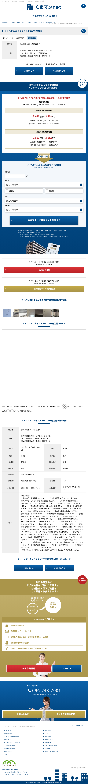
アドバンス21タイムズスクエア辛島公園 (44, 22)
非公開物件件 (59, 70)
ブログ (6, 754)
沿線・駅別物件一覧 (51, 745)
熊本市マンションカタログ (12, 742)
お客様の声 (48, 742)
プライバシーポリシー (51, 751)
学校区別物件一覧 (9, 748)
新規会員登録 (8, 733)
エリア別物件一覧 (9, 745)
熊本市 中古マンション (8, 22)
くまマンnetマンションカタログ (24, 22)
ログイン (47, 733)
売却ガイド (7, 739)
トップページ (8, 730)
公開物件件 (29, 70)
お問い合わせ (8, 751)
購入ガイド (48, 736)
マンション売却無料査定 (11, 736)
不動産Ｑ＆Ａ (49, 739)
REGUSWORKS (82, 767)
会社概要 (47, 748)
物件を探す (48, 730)
